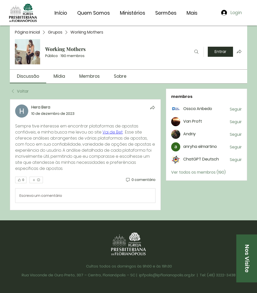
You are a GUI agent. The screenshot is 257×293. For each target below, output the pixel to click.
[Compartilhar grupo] (239, 51)
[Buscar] (196, 52)
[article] (85, 154)
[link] (28, 76)
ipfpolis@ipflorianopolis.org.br (167, 275)
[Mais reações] (36, 180)
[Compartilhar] (152, 107)
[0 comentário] (140, 179)
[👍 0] (21, 180)
